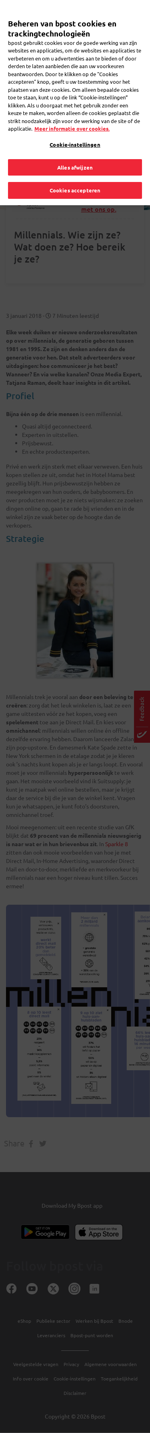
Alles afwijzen (75, 153)
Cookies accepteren (75, 176)
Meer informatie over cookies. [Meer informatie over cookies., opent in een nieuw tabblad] (72, 114)
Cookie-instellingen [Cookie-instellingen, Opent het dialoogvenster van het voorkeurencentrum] (75, 130)
